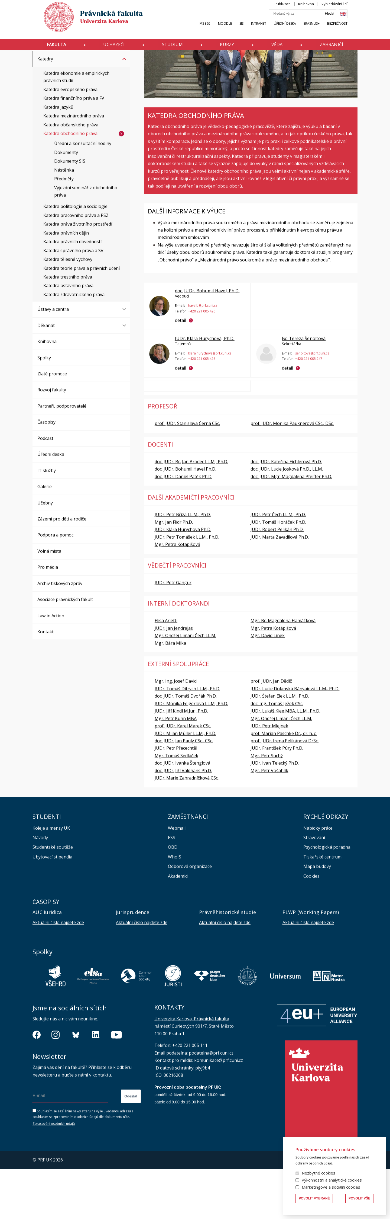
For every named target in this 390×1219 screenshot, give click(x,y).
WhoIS (174, 907)
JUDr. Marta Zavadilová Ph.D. (280, 587)
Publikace (293, 9)
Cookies (311, 926)
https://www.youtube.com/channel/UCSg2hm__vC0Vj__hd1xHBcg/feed (116, 1084)
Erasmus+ (322, 29)
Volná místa (49, 601)
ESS (171, 887)
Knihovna (316, 9)
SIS (251, 29)
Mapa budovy (317, 916)
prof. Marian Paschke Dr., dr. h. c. (284, 783)
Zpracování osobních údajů (53, 1173)
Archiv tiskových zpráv (59, 633)
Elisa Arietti (166, 670)
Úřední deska (295, 29)
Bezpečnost (347, 29)
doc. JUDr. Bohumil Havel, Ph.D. (207, 340)
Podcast (45, 488)
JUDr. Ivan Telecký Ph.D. (275, 813)
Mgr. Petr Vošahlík (269, 820)
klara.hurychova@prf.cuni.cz (209, 402)
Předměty (64, 228)
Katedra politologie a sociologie (75, 256)
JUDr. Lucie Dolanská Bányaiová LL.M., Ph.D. (295, 738)
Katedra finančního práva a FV (73, 148)
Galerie (44, 536)
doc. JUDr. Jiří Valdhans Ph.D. (183, 820)
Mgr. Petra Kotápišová (177, 594)
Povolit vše (359, 1198)
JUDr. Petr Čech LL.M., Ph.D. (278, 564)
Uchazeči (108, 47)
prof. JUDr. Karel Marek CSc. (183, 775)
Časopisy (46, 472)
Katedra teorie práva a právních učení (81, 318)
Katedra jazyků (58, 157)
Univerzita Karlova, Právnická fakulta (191, 1068)
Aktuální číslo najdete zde (58, 972)
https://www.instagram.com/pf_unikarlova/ (55, 1084)
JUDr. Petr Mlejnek (269, 775)
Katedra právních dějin (66, 283)
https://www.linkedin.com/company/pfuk (96, 1084)
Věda (283, 47)
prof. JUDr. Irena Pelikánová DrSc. (284, 790)
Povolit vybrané (314, 1198)
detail (180, 370)
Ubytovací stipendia (52, 907)
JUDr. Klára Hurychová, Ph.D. (205, 388)
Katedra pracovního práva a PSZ (76, 265)
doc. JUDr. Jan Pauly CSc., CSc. (184, 790)
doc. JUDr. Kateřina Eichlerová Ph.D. (286, 511)
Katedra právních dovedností (72, 291)
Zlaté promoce (52, 423)
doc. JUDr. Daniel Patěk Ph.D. (183, 526)
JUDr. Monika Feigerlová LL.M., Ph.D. (191, 753)
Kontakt (45, 681)
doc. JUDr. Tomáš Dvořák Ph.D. (186, 746)
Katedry (67, 60)
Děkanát (46, 375)
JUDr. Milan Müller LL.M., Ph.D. (185, 783)
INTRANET (268, 29)
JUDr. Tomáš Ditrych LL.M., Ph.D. (187, 738)
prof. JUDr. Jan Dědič (271, 731)
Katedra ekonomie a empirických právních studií (76, 126)
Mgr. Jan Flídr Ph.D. (174, 572)
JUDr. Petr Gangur (173, 632)
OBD (172, 897)
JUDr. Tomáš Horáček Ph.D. (278, 572)
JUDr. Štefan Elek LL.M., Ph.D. (280, 746)
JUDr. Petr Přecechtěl (176, 798)
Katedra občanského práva (70, 174)
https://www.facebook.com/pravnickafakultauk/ (36, 1084)
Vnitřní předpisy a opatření (64, 92)
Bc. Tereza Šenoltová (304, 388)
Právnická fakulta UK (33, 60)
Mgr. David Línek (268, 685)
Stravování (314, 887)
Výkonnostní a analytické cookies (332, 1180)
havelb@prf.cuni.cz (202, 355)
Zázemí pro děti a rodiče (61, 569)
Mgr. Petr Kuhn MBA (176, 768)
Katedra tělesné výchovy (67, 309)
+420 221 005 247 (308, 408)
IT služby (46, 520)
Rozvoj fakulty (51, 439)
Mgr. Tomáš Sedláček (176, 805)
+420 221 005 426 (201, 360)
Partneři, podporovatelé (61, 456)
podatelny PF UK (203, 1137)
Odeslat (130, 1146)
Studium (170, 47)
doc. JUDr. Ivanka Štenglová (182, 813)
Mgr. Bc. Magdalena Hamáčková (283, 670)
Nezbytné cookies (318, 1173)
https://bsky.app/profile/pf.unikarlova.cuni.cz (75, 1084)
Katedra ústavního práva (68, 335)
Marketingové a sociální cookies (331, 1187)
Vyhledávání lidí (345, 9)
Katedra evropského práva (70, 139)
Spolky (44, 407)
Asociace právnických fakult (65, 649)
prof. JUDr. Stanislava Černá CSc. (187, 473)
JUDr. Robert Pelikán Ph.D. (277, 579)
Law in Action (50, 665)
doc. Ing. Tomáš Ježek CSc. (277, 753)
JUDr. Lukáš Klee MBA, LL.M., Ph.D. (285, 761)
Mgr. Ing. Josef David (176, 731)
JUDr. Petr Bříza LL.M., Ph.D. (183, 564)
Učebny (45, 553)
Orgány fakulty (52, 76)
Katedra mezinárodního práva (73, 165)
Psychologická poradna (326, 897)
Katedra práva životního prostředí (77, 274)
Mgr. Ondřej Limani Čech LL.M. (185, 685)
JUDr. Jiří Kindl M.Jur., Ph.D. (181, 761)
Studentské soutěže (52, 897)
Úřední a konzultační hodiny (82, 193)
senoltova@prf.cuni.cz (312, 402)
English (353, 19)
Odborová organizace (190, 916)
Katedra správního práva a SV (73, 300)
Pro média (47, 617)
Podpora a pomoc (55, 585)
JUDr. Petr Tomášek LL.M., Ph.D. (187, 587)
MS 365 (215, 29)
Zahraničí (341, 47)
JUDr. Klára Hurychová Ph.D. (183, 579)
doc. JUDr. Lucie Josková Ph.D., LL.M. (287, 519)
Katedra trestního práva (67, 327)
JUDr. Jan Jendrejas (174, 678)
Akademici (178, 926)
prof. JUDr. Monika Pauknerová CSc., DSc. (292, 473)
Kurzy (229, 47)
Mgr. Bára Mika (170, 693)
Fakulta (46, 47)
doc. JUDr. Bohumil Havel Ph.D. (185, 519)
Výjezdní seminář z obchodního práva (85, 241)
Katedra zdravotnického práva (74, 344)
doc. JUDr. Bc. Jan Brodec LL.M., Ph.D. (191, 511)
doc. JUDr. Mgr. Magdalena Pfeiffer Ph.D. (291, 526)
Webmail (177, 878)
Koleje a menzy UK (51, 878)
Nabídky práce (318, 878)
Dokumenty (66, 202)
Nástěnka (64, 220)
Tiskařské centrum (322, 907)
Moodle (235, 29)
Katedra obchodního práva (70, 183)
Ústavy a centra (53, 359)
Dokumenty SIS (69, 211)
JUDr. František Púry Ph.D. (277, 798)
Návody (40, 887)
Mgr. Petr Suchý (267, 805)
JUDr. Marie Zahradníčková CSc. (187, 828)
